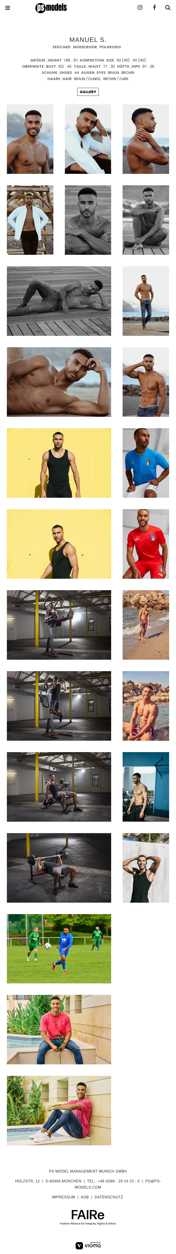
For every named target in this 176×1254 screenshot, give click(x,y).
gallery (88, 91)
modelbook (85, 47)
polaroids (110, 47)
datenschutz (109, 1197)
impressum (63, 1197)
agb (85, 1197)
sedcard (61, 47)
